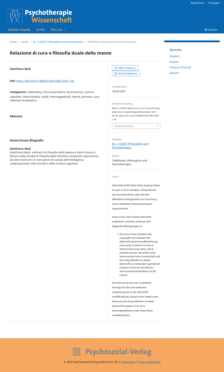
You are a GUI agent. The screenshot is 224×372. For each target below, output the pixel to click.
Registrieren (197, 2)
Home (13, 41)
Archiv (41, 29)
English (174, 61)
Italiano (174, 73)
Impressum (128, 362)
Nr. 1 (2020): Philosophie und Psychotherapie (58, 41)
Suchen (211, 29)
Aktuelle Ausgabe (19, 29)
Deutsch (175, 56)
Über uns (57, 29)
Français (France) (180, 67)
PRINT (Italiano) (126, 68)
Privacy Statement (149, 362)
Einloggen (214, 2)
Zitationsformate (124, 126)
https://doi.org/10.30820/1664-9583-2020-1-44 (45, 81)
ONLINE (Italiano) (127, 73)
